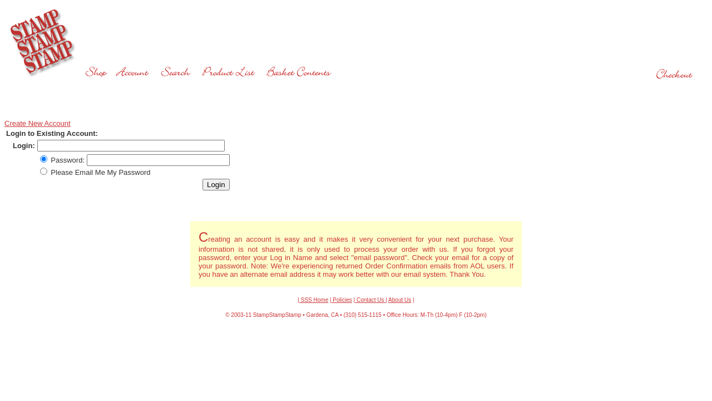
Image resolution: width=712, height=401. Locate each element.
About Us (399, 300)
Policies (342, 300)
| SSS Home (313, 300)
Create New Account (37, 123)
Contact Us (370, 300)
